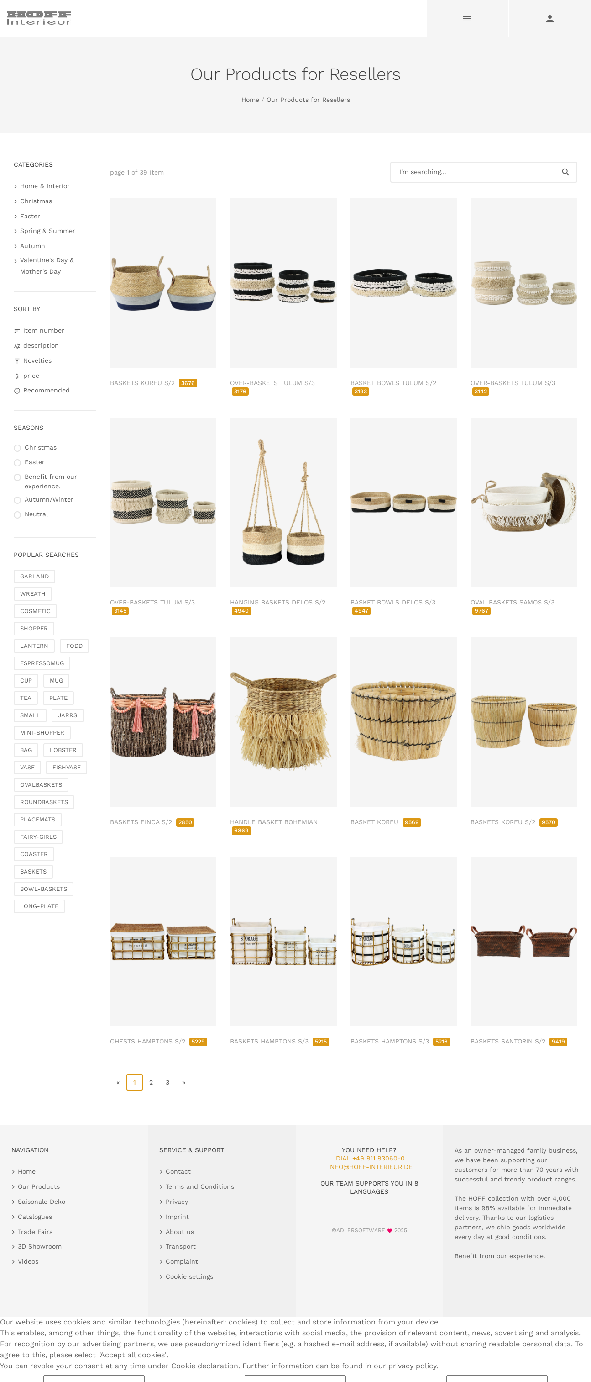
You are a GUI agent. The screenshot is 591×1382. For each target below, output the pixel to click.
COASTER (34, 854)
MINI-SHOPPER (42, 732)
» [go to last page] (183, 1082)
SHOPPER (34, 628)
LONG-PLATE (39, 906)
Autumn (32, 245)
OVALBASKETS (41, 784)
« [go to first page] (118, 1082)
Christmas (36, 201)
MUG (56, 680)
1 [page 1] (134, 1082)
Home (250, 99)
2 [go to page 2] (151, 1082)
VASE (27, 767)
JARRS (67, 715)
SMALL (30, 715)
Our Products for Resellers (308, 99)
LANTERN (34, 645)
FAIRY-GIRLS (38, 836)
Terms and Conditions (200, 1186)
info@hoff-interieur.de (370, 1166)
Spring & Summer (47, 230)
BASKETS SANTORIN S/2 (519, 1041)
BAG (26, 750)
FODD (74, 645)
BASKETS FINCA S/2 (152, 822)
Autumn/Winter (49, 499)
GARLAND (34, 576)
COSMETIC (35, 611)
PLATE (58, 697)
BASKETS (33, 871)
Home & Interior (45, 186)
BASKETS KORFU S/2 (153, 383)
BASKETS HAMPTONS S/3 (279, 1041)
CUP (26, 680)
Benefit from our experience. (51, 481)
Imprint (177, 1216)
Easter (30, 216)
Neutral (36, 514)
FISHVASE (66, 767)
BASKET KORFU (385, 822)
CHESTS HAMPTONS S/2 (158, 1041)
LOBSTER (63, 750)
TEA (25, 697)
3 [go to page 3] (167, 1082)
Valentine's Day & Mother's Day (47, 265)
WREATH (33, 593)
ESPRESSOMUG (42, 663)
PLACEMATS (37, 819)
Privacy (177, 1201)
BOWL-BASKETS (43, 888)
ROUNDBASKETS (44, 802)
